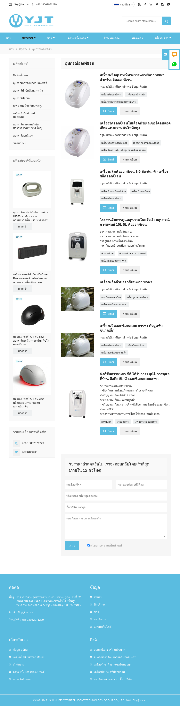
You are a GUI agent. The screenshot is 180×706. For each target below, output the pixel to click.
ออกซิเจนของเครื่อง (111, 297)
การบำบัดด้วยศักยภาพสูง (28, 105)
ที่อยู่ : (12, 597)
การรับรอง (100, 619)
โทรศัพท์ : (15, 619)
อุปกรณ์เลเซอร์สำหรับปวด (109, 649)
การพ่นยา (106, 421)
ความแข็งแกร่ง (78, 38)
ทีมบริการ (99, 604)
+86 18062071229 (46, 4)
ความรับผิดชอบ (22, 679)
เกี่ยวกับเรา (163, 38)
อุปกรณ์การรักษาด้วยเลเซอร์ (30, 83)
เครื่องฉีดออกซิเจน (136, 345)
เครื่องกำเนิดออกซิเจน (146, 421)
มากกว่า (23, 226)
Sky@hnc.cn (21, 4)
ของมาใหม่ (19, 143)
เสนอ (72, 545)
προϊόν (29, 38)
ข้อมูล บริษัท (20, 649)
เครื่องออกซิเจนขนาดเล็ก (113, 352)
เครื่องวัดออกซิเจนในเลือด (114, 143)
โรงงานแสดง (111, 38)
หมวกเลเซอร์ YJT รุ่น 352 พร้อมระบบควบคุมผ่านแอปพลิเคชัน (28, 402)
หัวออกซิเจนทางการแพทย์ (132, 253)
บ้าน (8, 38)
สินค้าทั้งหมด (21, 75)
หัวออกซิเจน (107, 253)
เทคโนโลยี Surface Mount (28, 657)
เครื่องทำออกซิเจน (140, 191)
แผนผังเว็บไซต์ (102, 626)
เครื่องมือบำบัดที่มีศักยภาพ (109, 671)
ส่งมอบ (98, 597)
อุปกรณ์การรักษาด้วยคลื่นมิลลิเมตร (115, 657)
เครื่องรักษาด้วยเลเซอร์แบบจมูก (112, 664)
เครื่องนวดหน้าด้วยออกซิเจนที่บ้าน (118, 101)
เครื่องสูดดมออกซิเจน (137, 297)
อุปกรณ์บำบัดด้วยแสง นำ (28, 90)
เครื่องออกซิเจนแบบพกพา (114, 304)
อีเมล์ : (13, 612)
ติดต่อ (14, 587)
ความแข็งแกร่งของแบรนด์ (29, 671)
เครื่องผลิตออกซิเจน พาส (113, 260)
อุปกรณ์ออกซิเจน (23, 135)
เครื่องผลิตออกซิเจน (111, 94)
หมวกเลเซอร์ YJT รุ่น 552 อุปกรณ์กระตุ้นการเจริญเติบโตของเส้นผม (31, 340)
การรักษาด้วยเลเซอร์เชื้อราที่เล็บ (113, 679)
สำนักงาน (19, 664)
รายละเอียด (130, 111)
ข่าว (51, 38)
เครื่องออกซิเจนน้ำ (136, 94)
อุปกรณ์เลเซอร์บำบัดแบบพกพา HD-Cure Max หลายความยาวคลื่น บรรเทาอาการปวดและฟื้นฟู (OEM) (31, 216)
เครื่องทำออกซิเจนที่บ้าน (113, 191)
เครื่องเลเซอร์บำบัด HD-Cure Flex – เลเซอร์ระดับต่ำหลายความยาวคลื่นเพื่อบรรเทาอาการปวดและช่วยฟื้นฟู (30, 278)
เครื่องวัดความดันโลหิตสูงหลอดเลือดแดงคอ (123, 150)
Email (108, 111)
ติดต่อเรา (137, 38)
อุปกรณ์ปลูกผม (21, 98)
